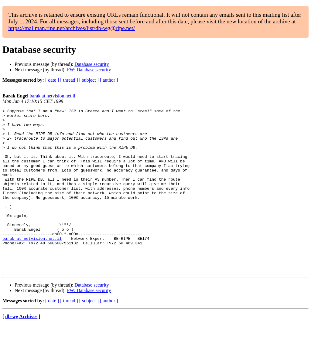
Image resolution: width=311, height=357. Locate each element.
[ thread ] (69, 80)
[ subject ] (89, 80)
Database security (91, 64)
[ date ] (52, 80)
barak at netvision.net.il (52, 95)
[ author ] (109, 80)
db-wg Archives (21, 349)
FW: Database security (89, 69)
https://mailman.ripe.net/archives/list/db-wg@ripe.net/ (71, 28)
